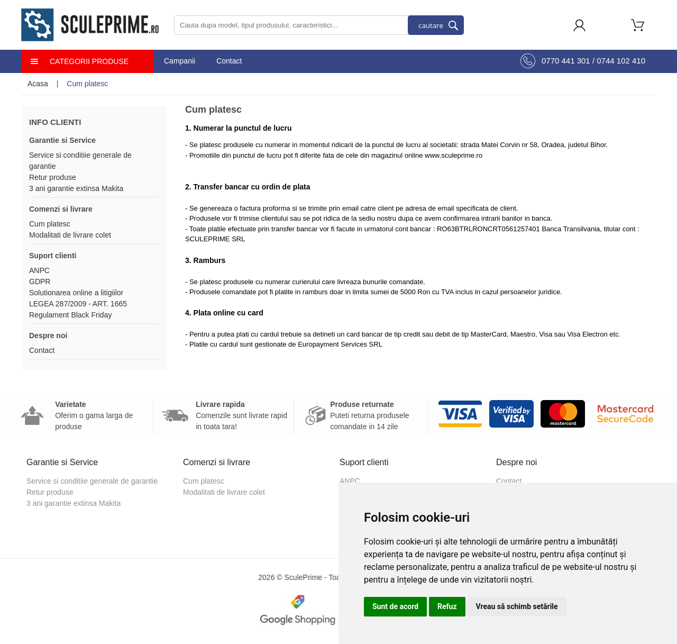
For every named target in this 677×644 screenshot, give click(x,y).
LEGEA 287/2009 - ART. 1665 (78, 304)
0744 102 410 (621, 60)
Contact (229, 61)
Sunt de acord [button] (395, 606)
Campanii (179, 61)
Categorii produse (89, 61)
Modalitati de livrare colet (70, 235)
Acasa (38, 83)
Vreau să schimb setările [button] (517, 606)
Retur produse (52, 177)
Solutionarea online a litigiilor (76, 292)
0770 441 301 (566, 60)
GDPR (39, 281)
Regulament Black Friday (70, 315)
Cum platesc (49, 224)
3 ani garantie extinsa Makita (76, 188)
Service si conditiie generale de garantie (92, 481)
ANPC (39, 270)
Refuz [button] (447, 606)
